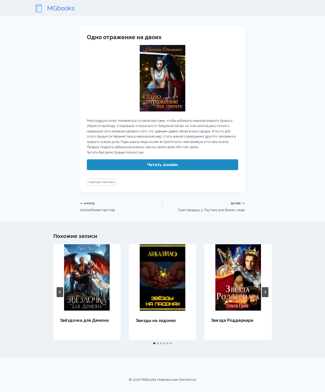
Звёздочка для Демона (84, 320)
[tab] (154, 343)
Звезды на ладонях (156, 320)
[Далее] (265, 292)
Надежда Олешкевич (102, 182)
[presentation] (87, 277)
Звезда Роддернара (232, 320)
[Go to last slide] (60, 292)
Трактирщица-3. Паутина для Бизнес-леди (205, 206)
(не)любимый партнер (119, 206)
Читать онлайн (162, 164)
